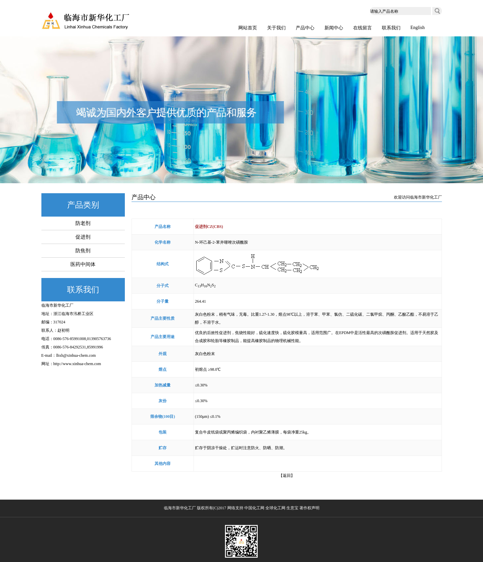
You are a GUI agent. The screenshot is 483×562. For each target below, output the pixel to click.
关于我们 (276, 27)
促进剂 (82, 237)
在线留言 (362, 27)
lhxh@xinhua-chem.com (76, 355)
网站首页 (247, 27)
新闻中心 (333, 27)
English (418, 27)
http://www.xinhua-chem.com (77, 363)
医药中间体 (82, 264)
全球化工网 (275, 508)
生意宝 (292, 508)
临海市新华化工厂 (57, 305)
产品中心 (305, 27)
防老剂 (82, 223)
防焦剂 (82, 250)
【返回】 (287, 475)
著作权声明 (309, 508)
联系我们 (391, 27)
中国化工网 (254, 508)
